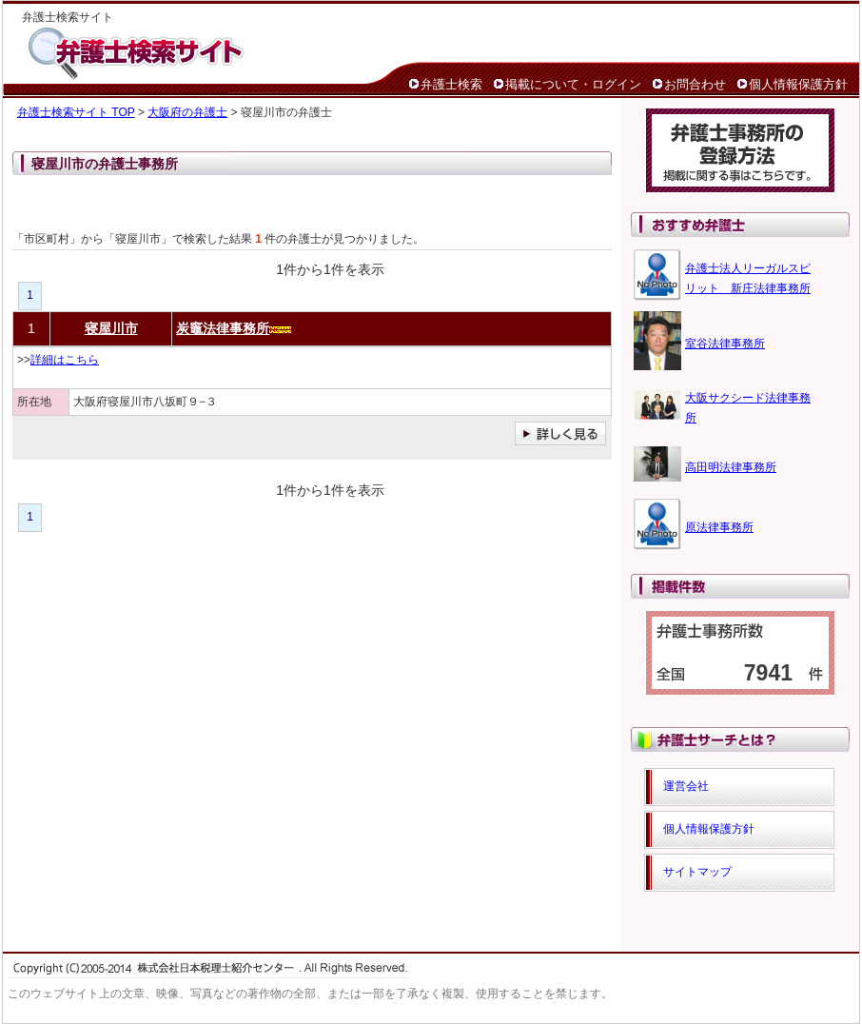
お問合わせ (695, 84)
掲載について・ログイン (573, 84)
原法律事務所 (719, 527)
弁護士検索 (451, 84)
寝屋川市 (111, 328)
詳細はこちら (64, 359)
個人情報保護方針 (798, 84)
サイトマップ (697, 871)
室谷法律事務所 (725, 343)
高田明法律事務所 (730, 467)
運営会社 (686, 786)
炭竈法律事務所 (222, 328)
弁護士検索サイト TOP (76, 112)
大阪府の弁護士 (187, 112)
